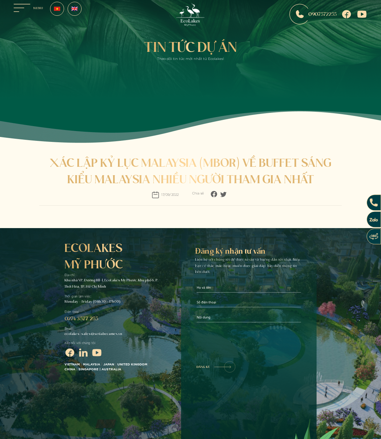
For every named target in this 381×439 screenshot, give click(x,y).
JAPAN (108, 364)
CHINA (69, 369)
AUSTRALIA (112, 369)
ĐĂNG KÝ (215, 367)
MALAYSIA (91, 364)
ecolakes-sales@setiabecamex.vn (93, 333)
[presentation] (249, 340)
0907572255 (313, 14)
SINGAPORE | (90, 369)
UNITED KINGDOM (132, 364)
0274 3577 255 (81, 318)
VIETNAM (72, 364)
